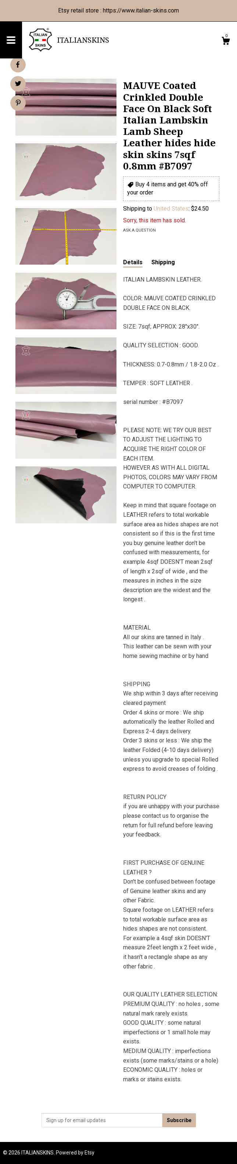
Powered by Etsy (75, 1153)
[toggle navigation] (11, 40)
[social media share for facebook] (18, 65)
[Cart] (226, 41)
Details (133, 262)
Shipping (163, 262)
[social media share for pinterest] (18, 103)
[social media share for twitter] (18, 84)
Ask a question (139, 230)
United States (171, 208)
